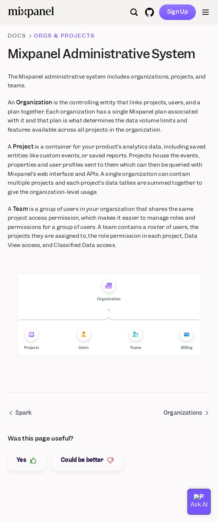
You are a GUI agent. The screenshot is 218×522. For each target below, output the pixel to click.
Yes (27, 460)
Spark (20, 413)
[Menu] (205, 12)
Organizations (187, 413)
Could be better (88, 460)
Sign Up (177, 11)
